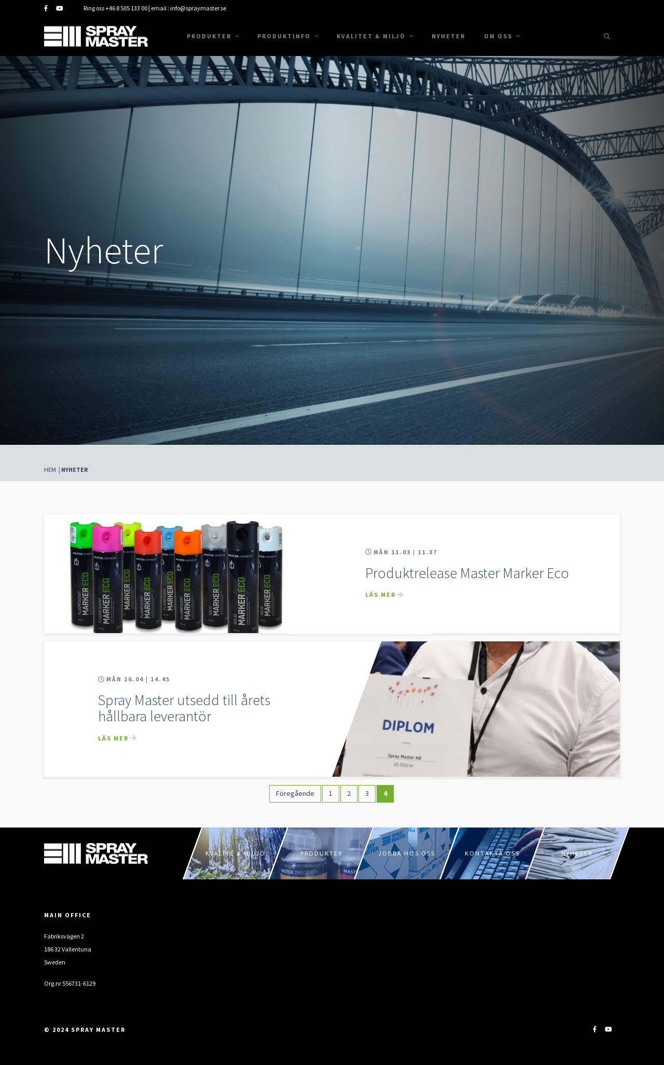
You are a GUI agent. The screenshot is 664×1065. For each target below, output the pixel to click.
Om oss (502, 36)
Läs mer (380, 594)
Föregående (295, 793)
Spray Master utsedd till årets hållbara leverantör (184, 708)
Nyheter (448, 36)
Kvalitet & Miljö (375, 36)
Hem (50, 469)
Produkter (213, 36)
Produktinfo (287, 36)
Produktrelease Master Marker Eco (467, 573)
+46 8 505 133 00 (126, 8)
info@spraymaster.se (198, 8)
